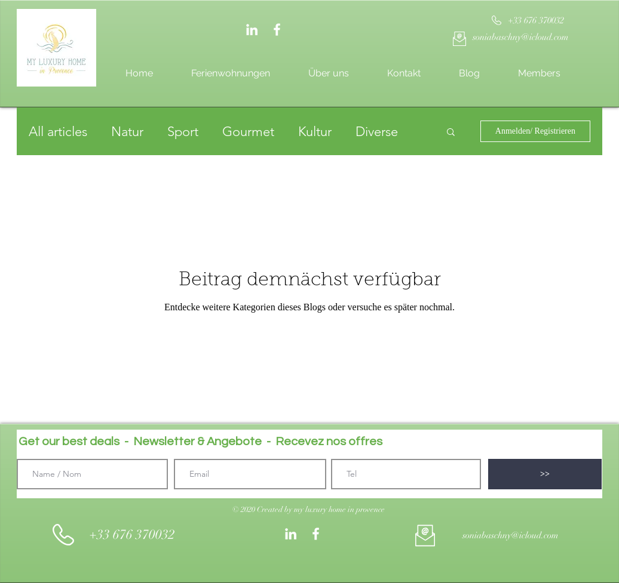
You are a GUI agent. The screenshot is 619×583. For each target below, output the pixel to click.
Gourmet (248, 132)
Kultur (315, 132)
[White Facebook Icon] (277, 29)
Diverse (377, 132)
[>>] (545, 474)
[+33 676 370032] (536, 20)
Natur (127, 132)
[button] (450, 133)
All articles (58, 132)
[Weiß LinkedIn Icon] (252, 29)
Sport (182, 132)
